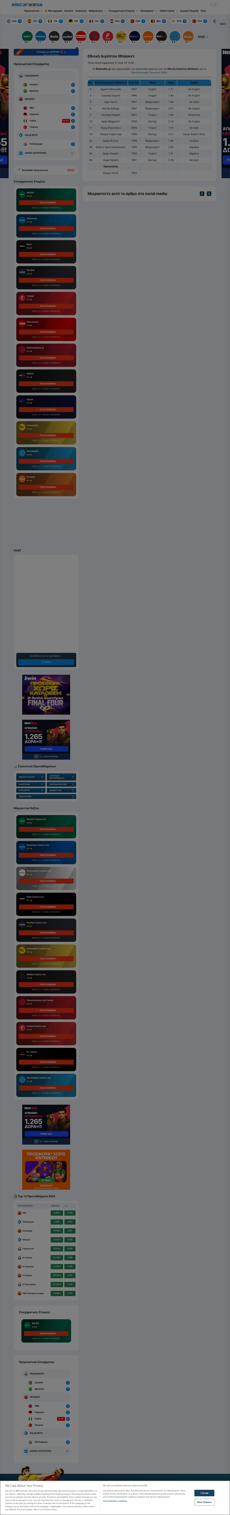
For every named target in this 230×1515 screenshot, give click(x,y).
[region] (115, 1498)
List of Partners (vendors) (115, 1501)
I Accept (204, 1493)
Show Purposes (204, 1502)
